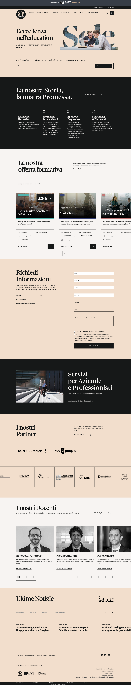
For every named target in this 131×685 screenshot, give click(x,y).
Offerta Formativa (30, 655)
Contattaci (111, 7)
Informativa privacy (100, 331)
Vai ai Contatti (29, 300)
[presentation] (64, 253)
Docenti (55, 13)
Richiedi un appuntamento (29, 304)
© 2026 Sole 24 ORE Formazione (58, 684)
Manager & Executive (75, 60)
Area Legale (84, 682)
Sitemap (51, 682)
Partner (45, 655)
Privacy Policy (19, 682)
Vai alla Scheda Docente (23, 568)
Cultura (45, 613)
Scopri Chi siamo (93, 95)
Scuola (33, 613)
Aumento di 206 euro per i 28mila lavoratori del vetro (73, 629)
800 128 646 (99, 7)
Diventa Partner (82, 435)
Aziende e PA (55, 60)
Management (60, 613)
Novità (37, 184)
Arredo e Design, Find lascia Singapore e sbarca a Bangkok (32, 629)
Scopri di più (76, 2)
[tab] (25, 184)
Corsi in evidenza (25, 184)
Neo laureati (22, 60)
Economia (20, 613)
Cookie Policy (36, 682)
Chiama (29, 296)
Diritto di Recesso (69, 682)
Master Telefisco (69, 213)
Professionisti (40, 60)
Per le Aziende (94, 13)
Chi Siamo (31, 13)
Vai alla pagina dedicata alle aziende (80, 401)
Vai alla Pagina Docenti (102, 513)
